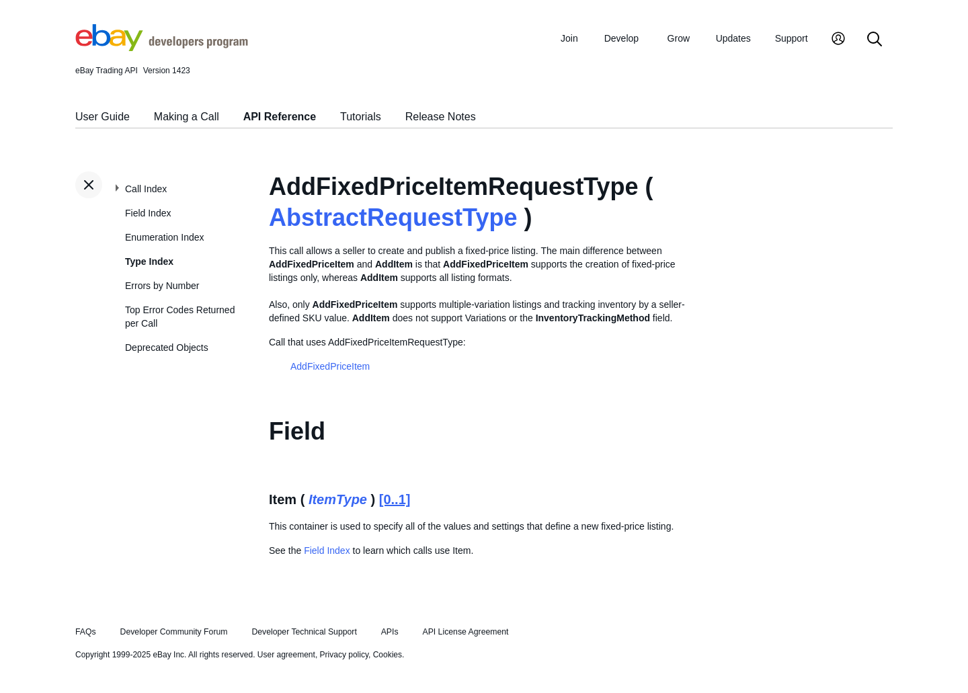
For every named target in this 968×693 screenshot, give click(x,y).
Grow (679, 38)
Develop (621, 38)
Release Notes (440, 116)
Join (569, 38)
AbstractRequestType (393, 217)
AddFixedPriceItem (330, 366)
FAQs (85, 632)
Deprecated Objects (166, 347)
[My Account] (838, 40)
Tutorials (360, 116)
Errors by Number (162, 285)
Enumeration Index (164, 237)
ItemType (338, 499)
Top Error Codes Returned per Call (180, 316)
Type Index (149, 261)
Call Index (146, 189)
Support (791, 38)
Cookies (387, 654)
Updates (733, 38)
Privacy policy (344, 654)
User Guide (102, 116)
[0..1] (395, 499)
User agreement (286, 654)
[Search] (874, 40)
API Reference (280, 116)
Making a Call (186, 116)
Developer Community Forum (174, 632)
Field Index (148, 213)
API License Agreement (465, 632)
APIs (390, 632)
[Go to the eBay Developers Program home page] (161, 47)
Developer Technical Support (303, 632)
